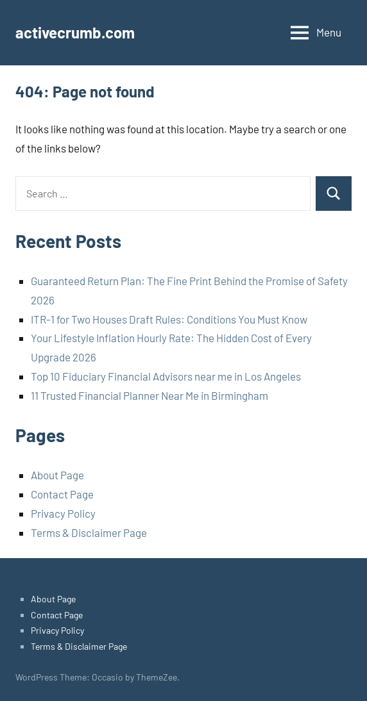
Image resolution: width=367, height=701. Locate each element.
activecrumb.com (75, 32)
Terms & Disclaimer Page (89, 532)
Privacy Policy (63, 513)
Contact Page (62, 494)
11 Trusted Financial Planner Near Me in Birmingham (149, 395)
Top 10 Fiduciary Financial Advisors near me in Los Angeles (166, 376)
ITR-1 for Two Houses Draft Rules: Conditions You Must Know (169, 319)
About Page (57, 474)
